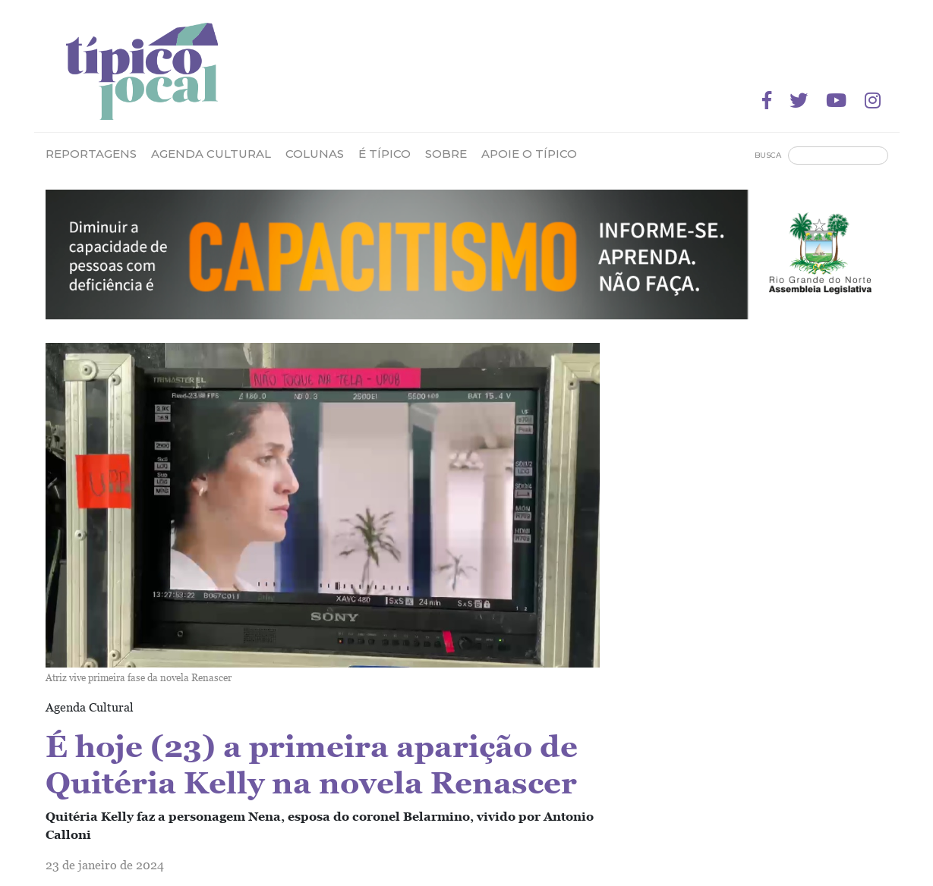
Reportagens (91, 153)
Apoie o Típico (529, 153)
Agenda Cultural (211, 153)
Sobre (446, 153)
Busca (768, 155)
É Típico (384, 153)
